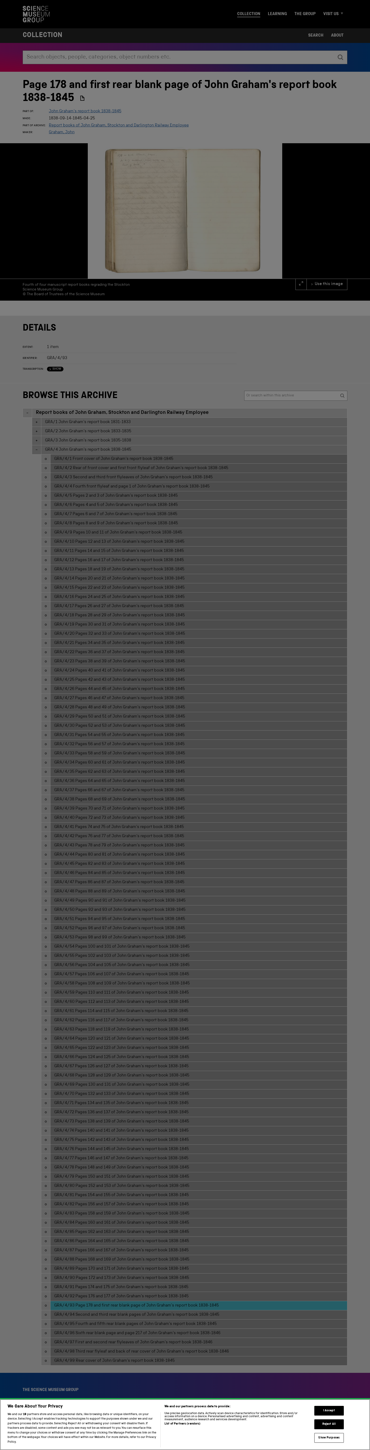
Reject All (329, 1431)
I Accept (329, 1418)
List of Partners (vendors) (182, 1431)
